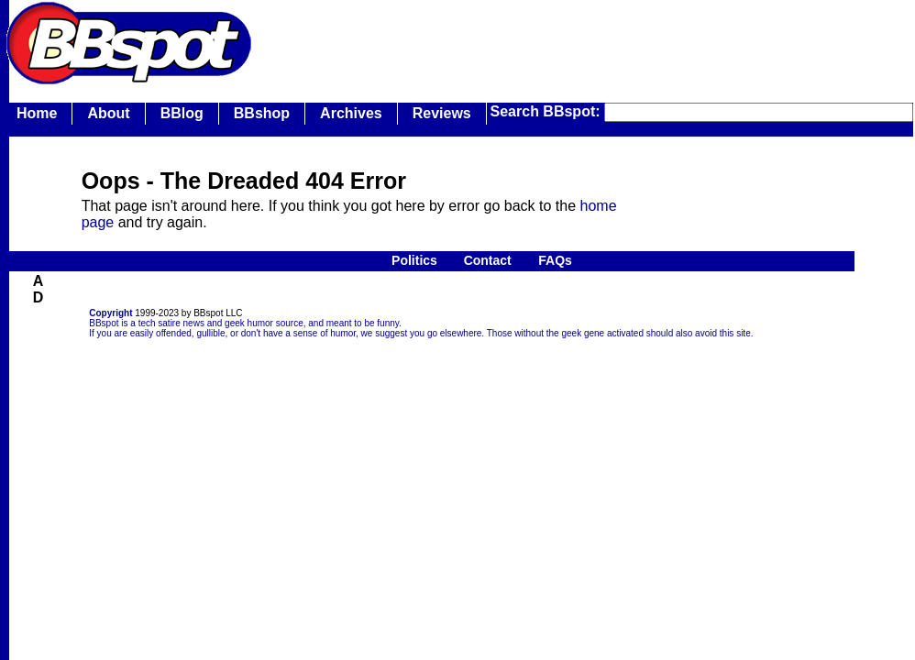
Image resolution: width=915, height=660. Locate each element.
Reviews (442, 113)
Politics (414, 260)
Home (37, 113)
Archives (351, 113)
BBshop (262, 113)
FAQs (555, 260)
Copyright (110, 313)
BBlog (182, 113)
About (108, 113)
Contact (488, 260)
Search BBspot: (547, 111)
